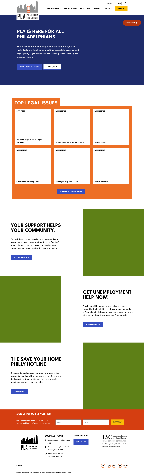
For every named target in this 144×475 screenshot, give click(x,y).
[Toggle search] (125, 3)
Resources (98, 8)
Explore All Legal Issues (71, 191)
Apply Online (52, 67)
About (107, 8)
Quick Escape (131, 23)
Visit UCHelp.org (93, 324)
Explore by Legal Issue (73, 8)
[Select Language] (113, 3)
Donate (121, 8)
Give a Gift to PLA (21, 257)
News (89, 8)
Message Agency (66, 472)
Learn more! (19, 391)
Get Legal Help (53, 8)
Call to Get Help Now (29, 67)
